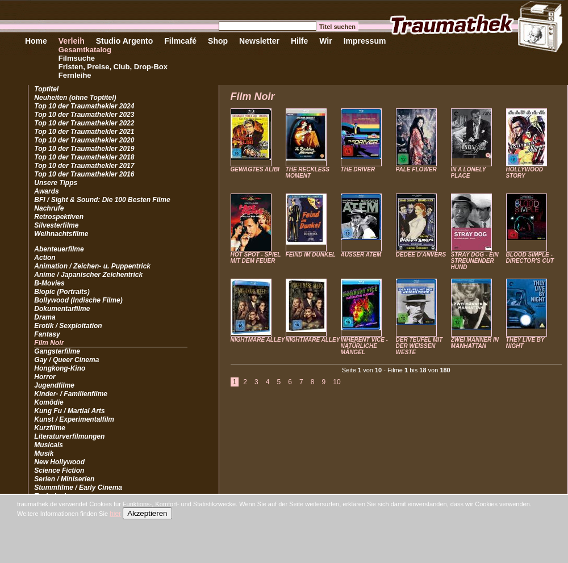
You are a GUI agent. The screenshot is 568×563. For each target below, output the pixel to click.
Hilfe (299, 40)
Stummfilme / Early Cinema (78, 487)
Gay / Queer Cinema (66, 360)
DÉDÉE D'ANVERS (421, 254)
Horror (44, 377)
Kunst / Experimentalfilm (74, 419)
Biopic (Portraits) (61, 292)
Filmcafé (180, 40)
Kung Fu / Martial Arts (69, 411)
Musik (43, 453)
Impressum (365, 40)
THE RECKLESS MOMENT (307, 172)
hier (115, 514)
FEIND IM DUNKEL (311, 254)
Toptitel (46, 89)
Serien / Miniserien (64, 479)
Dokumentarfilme (62, 309)
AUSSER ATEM (361, 254)
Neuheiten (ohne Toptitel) (75, 98)
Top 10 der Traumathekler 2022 (84, 123)
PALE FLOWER (416, 169)
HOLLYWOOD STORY (524, 172)
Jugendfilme (54, 385)
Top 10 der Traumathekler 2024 (84, 106)
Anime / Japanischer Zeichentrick (88, 275)
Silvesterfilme (56, 225)
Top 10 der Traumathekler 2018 (84, 157)
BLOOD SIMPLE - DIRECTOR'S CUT (530, 257)
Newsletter (259, 40)
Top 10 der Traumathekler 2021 (84, 132)
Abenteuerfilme (58, 249)
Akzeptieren (147, 513)
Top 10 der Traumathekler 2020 (84, 140)
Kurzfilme (49, 428)
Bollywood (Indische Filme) (78, 300)
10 (336, 382)
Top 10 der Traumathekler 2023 (84, 115)
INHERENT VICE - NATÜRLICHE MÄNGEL (364, 346)
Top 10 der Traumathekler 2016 (84, 174)
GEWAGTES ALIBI (255, 169)
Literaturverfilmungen (69, 436)
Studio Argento (124, 40)
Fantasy (47, 334)
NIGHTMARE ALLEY (258, 340)
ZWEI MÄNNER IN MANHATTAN (475, 343)
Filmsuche (77, 58)
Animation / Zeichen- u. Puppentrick (92, 266)
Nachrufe (49, 208)
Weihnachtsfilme (61, 234)
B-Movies (49, 283)
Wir (325, 40)
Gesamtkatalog (85, 49)
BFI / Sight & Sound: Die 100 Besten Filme (102, 200)
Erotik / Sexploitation (68, 326)
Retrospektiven (58, 217)
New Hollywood (59, 462)
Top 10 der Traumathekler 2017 (84, 166)
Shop (218, 40)
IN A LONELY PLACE (468, 172)
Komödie (48, 402)
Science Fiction (59, 470)
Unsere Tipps (55, 183)
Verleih (72, 40)
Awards (46, 191)
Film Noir (49, 343)
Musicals (48, 445)
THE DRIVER (358, 169)
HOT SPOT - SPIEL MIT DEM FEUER (256, 257)
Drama (44, 317)
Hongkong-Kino (59, 368)
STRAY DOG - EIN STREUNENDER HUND (475, 260)
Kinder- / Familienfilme (70, 394)
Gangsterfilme (57, 351)
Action (44, 258)
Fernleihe (75, 75)
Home (36, 40)
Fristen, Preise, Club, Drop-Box (113, 66)
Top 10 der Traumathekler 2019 (84, 149)
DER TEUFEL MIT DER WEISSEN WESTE (419, 346)
